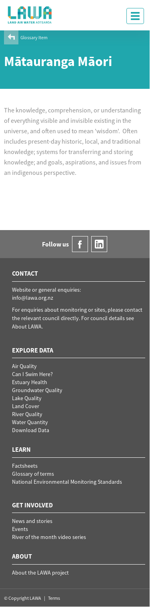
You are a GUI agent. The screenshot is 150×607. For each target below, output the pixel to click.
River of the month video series (49, 537)
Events (20, 529)
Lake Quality (27, 398)
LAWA (30, 15)
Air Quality (24, 366)
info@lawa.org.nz (32, 297)
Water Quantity (30, 422)
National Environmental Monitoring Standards (67, 481)
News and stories (32, 521)
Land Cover (25, 406)
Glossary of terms (33, 473)
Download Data (30, 430)
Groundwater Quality (37, 390)
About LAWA (27, 326)
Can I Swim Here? (32, 374)
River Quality (27, 414)
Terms (54, 598)
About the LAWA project (40, 572)
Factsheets (25, 465)
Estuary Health (29, 382)
